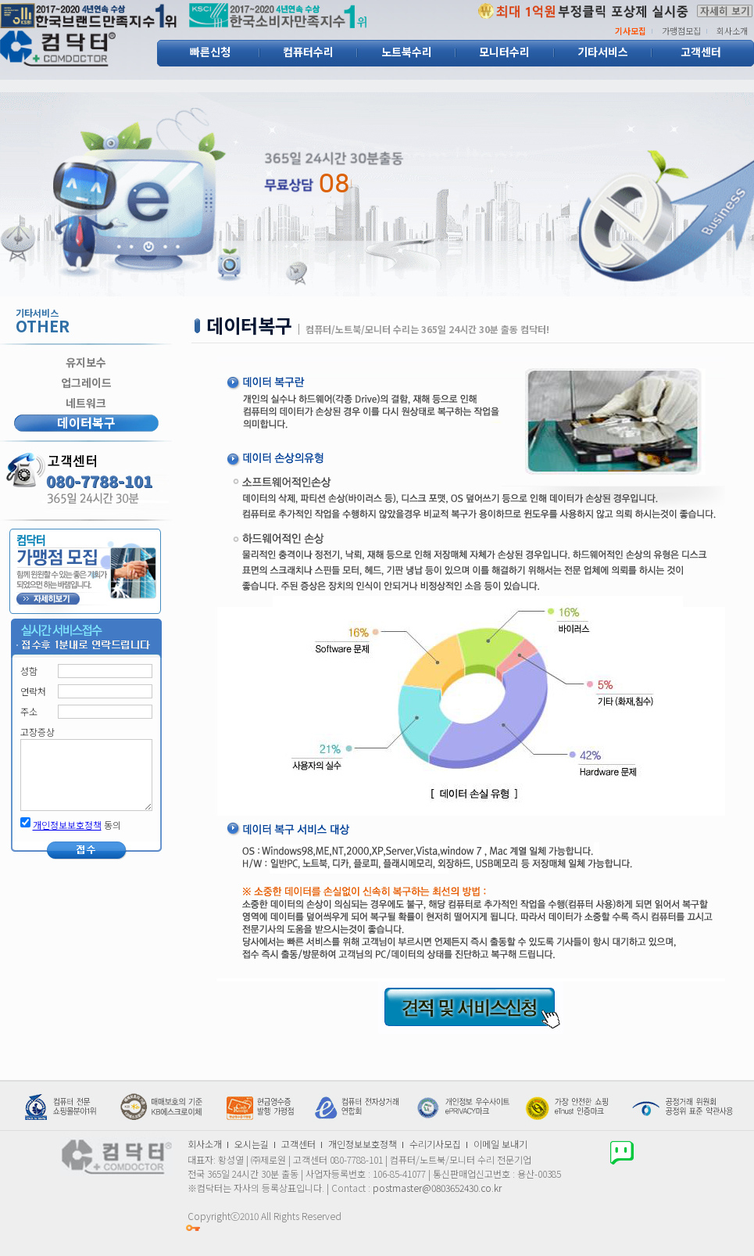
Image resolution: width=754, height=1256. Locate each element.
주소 (29, 711)
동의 (77, 825)
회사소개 (732, 30)
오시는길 (251, 1143)
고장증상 (37, 732)
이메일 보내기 (500, 1143)
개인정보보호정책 (67, 824)
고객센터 (298, 1143)
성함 (29, 671)
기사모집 (630, 30)
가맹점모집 (681, 30)
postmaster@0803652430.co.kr (437, 1187)
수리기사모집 (435, 1143)
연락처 (33, 691)
